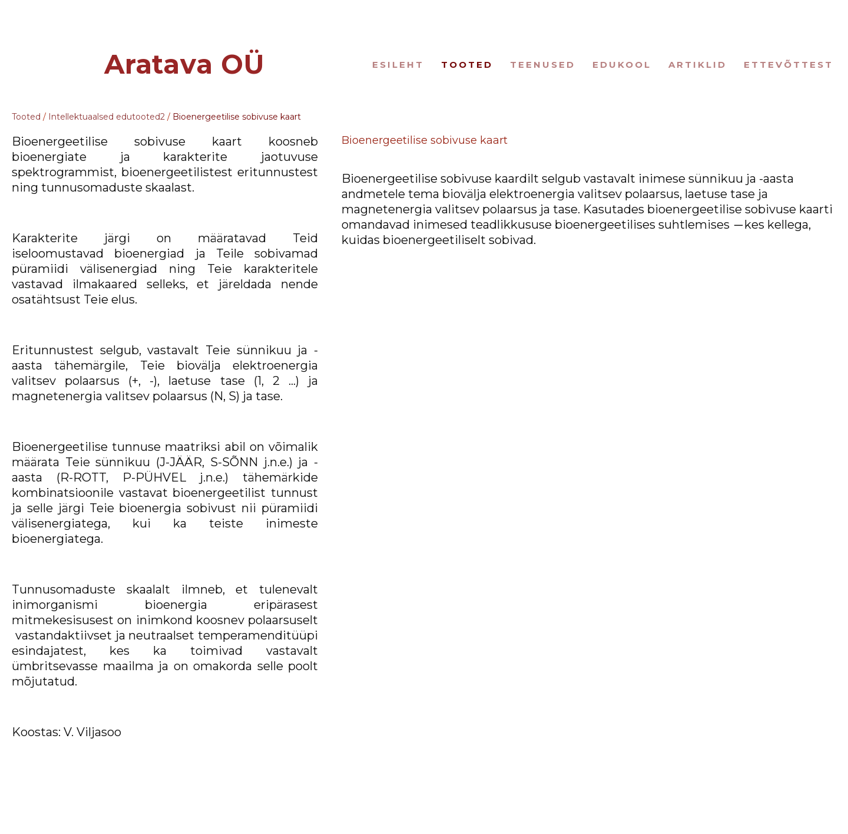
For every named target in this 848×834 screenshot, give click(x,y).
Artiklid (697, 64)
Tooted (467, 64)
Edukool (621, 64)
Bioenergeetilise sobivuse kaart (237, 116)
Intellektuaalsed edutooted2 (106, 116)
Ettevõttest (788, 64)
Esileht (398, 64)
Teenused (542, 64)
